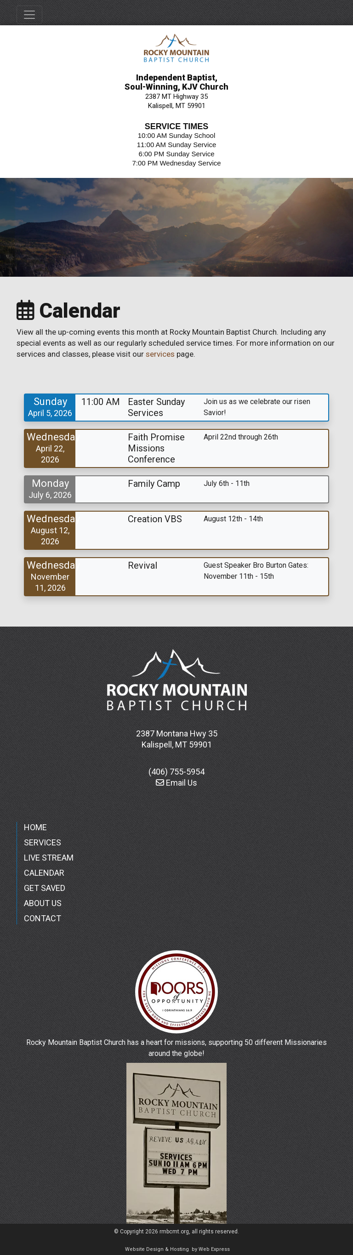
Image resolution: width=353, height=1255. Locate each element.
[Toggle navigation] (29, 15)
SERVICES (42, 842)
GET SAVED (44, 888)
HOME (35, 827)
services (160, 354)
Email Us (176, 782)
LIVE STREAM (49, 857)
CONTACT (42, 918)
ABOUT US (43, 903)
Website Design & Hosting (157, 1249)
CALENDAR (44, 873)
